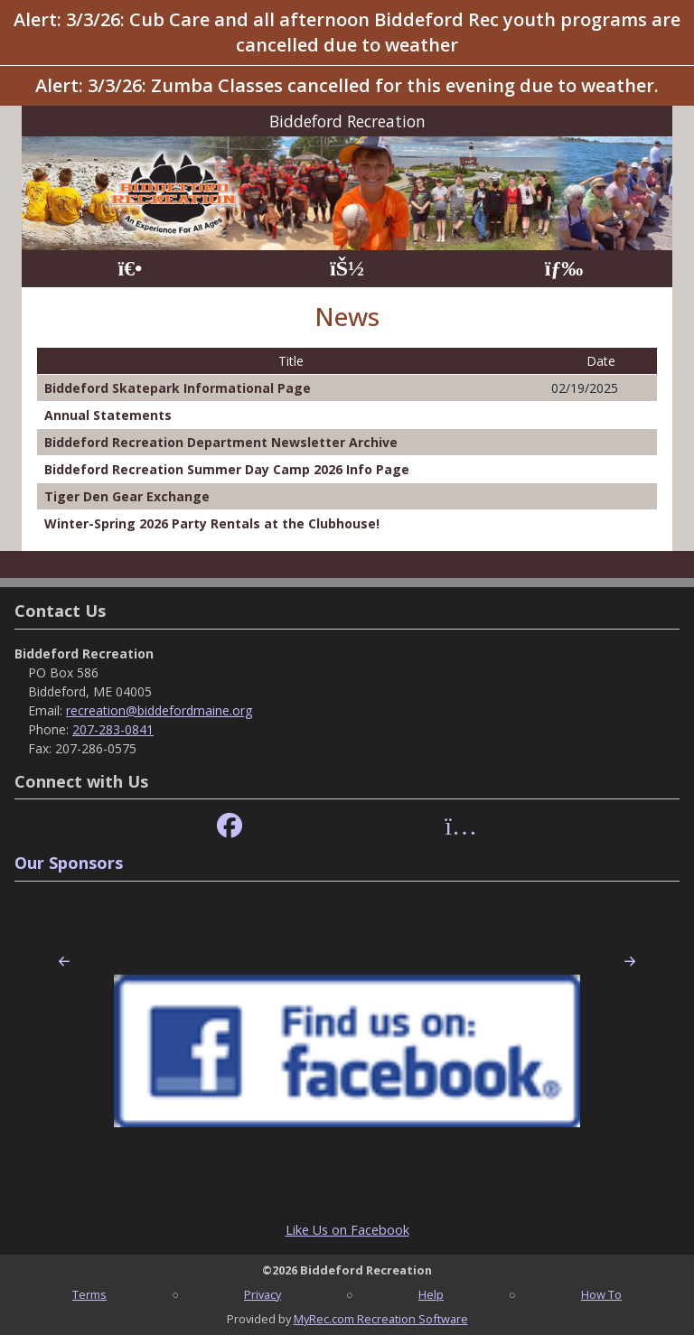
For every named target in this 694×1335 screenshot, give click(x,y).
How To (601, 1294)
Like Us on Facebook (347, 1229)
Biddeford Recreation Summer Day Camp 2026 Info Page (226, 469)
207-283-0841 (113, 729)
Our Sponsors (68, 862)
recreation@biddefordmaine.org (159, 710)
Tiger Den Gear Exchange (127, 496)
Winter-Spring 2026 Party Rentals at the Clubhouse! (212, 523)
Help (431, 1294)
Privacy (262, 1294)
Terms (89, 1294)
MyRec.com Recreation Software (381, 1319)
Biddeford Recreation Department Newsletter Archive (221, 442)
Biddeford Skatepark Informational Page (177, 388)
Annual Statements (108, 415)
